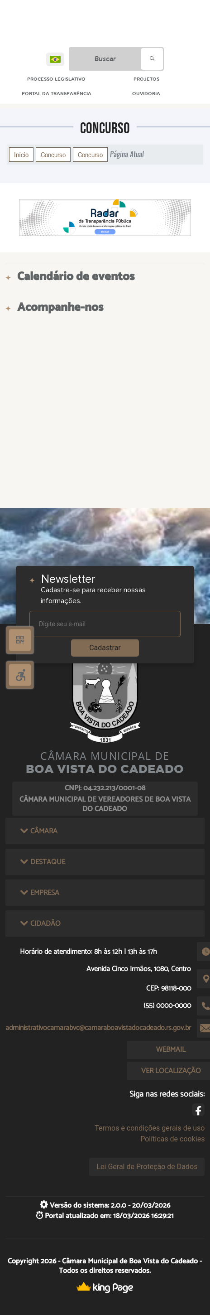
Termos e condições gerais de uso (150, 1128)
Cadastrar (105, 647)
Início (21, 154)
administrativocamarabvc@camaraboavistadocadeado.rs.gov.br (98, 1028)
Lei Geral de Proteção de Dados (146, 1166)
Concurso (53, 154)
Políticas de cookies (172, 1139)
